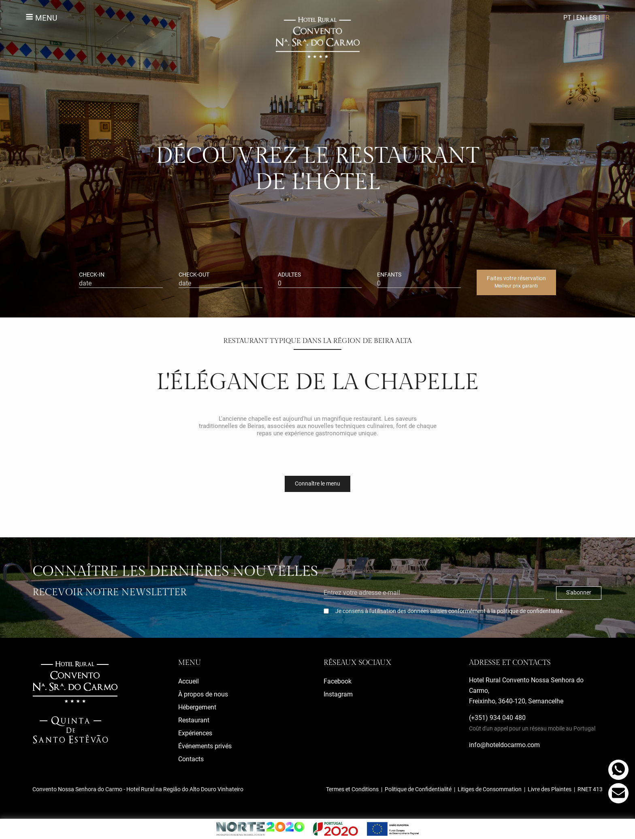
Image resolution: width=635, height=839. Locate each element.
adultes (320, 279)
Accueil (188, 681)
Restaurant (193, 720)
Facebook (338, 681)
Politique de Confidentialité (418, 789)
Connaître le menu (317, 483)
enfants (419, 279)
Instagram (338, 694)
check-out (220, 279)
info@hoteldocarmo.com (504, 745)
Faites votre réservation (516, 282)
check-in (121, 279)
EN (580, 17)
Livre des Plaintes (549, 789)
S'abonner (578, 592)
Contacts (191, 759)
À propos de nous (203, 694)
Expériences (195, 733)
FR (605, 17)
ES (593, 17)
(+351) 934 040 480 (532, 723)
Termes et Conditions (352, 789)
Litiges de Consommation (490, 789)
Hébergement (197, 707)
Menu (41, 18)
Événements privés (205, 746)
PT (567, 17)
